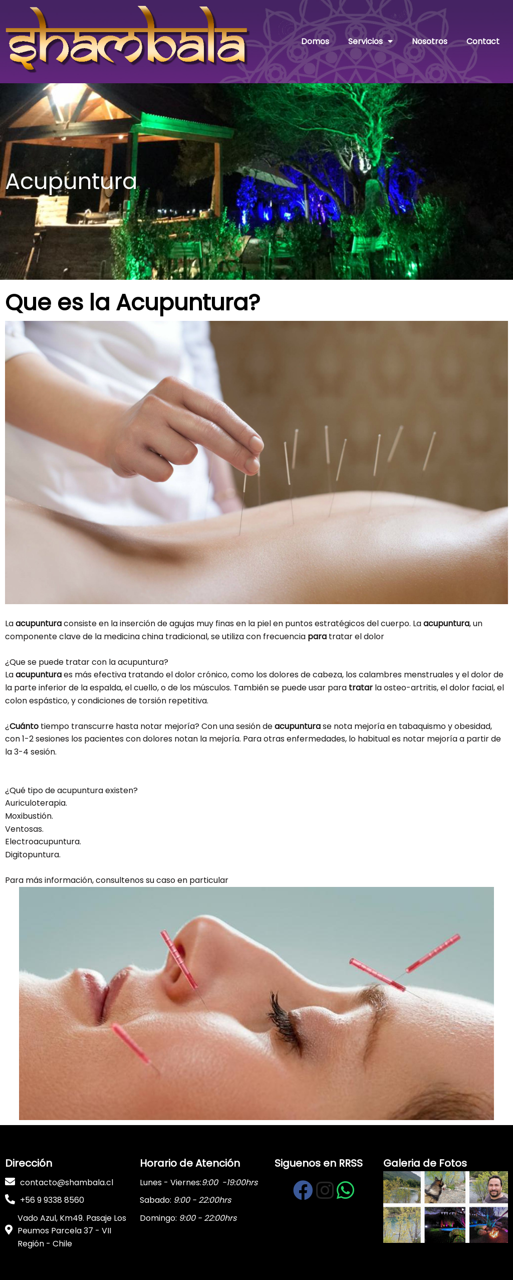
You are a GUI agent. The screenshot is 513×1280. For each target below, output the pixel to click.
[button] (256, 610)
